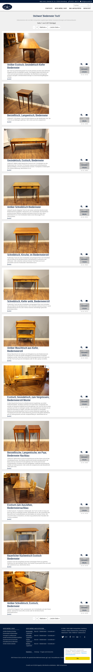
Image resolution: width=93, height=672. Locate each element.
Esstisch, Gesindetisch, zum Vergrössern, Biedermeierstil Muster (28, 398)
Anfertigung (82, 630)
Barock (36, 631)
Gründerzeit (51, 631)
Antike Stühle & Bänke (9, 644)
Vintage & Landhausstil (9, 635)
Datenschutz (81, 632)
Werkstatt (87, 8)
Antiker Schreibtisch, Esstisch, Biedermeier (22, 604)
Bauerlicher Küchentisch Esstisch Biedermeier (24, 557)
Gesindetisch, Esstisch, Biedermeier (25, 160)
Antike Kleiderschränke (9, 631)
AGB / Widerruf (73, 632)
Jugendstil (29, 633)
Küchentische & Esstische (10, 639)
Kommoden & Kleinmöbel (10, 633)
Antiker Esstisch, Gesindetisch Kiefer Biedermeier (26, 66)
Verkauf (63, 630)
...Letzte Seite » (54, 27)
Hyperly (39, 665)
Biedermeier (43, 631)
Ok (78, 658)
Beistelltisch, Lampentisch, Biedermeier (27, 115)
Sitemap (36, 652)
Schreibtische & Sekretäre (10, 641)
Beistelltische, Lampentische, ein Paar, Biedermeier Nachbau (27, 454)
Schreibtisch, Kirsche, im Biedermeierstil (28, 254)
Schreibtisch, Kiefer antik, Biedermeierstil (28, 301)
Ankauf (68, 630)
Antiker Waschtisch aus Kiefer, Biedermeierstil (22, 349)
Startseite (48, 8)
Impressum (64, 632)
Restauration (74, 630)
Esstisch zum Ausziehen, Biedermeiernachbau (20, 506)
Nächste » (43, 27)
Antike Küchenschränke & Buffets (12, 637)
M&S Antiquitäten (75, 8)
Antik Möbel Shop (61, 8)
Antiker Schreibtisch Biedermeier (24, 207)
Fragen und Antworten (46, 652)
